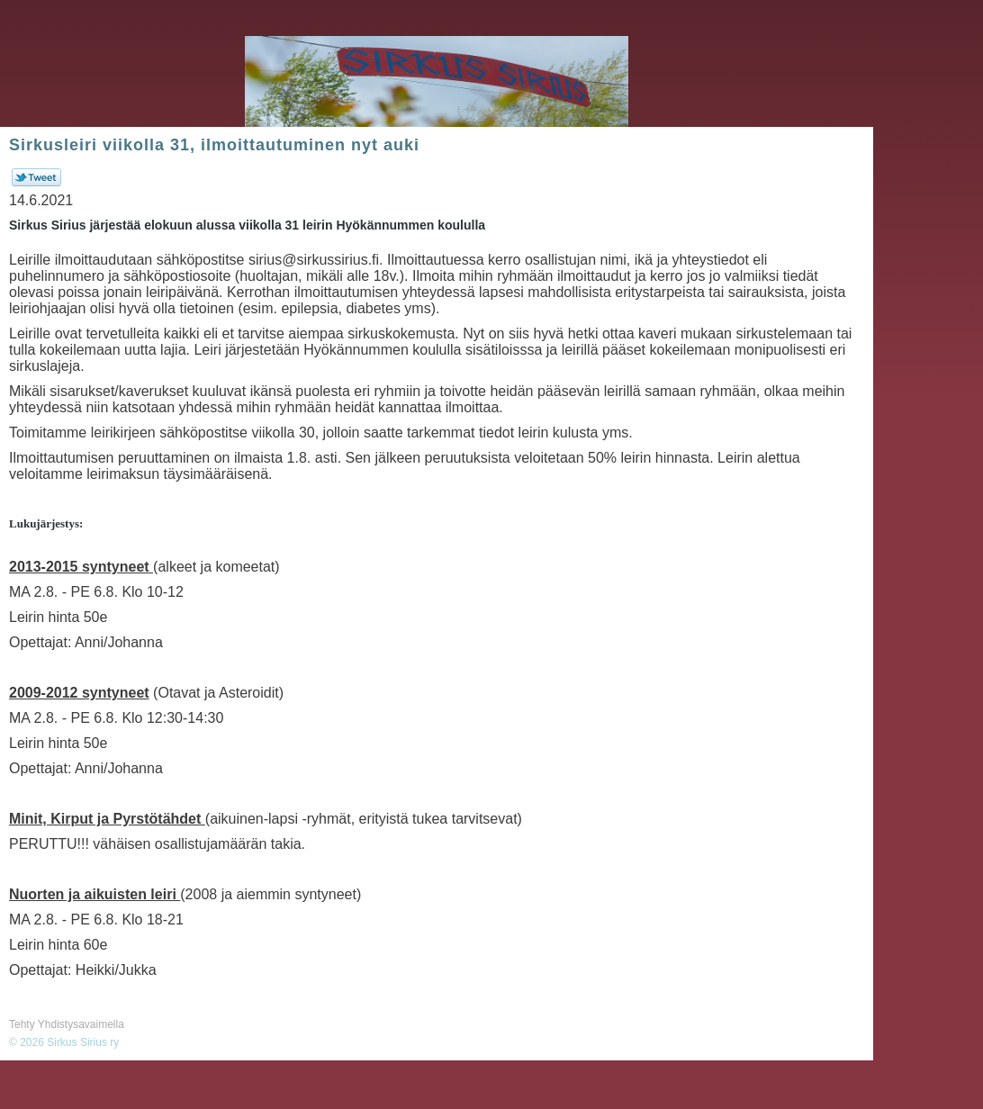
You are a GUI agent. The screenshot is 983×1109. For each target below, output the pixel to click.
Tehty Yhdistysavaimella (66, 1024)
